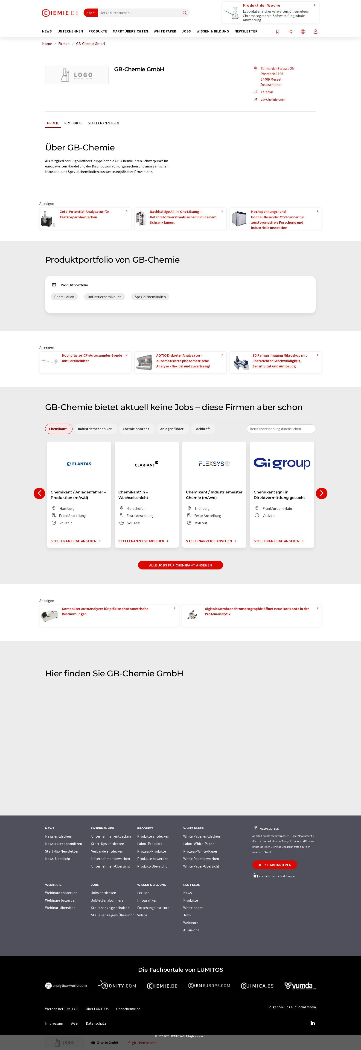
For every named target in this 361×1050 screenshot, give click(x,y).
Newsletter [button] (246, 31)
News (187, 892)
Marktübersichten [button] (130, 31)
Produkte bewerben (152, 858)
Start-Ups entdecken (107, 843)
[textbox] (281, 428)
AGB (74, 1023)
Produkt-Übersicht (152, 866)
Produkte (73, 123)
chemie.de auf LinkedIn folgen (273, 876)
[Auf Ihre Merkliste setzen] (277, 32)
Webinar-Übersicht (60, 907)
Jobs (187, 915)
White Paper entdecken (201, 836)
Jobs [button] (186, 31)
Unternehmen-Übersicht (110, 866)
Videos (142, 915)
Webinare (190, 922)
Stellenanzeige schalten (110, 907)
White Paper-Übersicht (201, 866)
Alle (89, 13)
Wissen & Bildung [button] (213, 31)
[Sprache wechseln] (303, 32)
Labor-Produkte (150, 843)
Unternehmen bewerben (110, 858)
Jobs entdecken (103, 892)
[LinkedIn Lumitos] (312, 1023)
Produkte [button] (98, 31)
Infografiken (147, 900)
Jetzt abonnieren (274, 864)
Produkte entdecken (153, 836)
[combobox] (281, 428)
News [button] (47, 31)
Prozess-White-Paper (200, 851)
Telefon (262, 92)
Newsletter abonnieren (63, 843)
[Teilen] (290, 32)
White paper (193, 907)
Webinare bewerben (60, 900)
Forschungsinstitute (153, 907)
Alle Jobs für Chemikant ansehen (180, 565)
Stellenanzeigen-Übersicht (112, 915)
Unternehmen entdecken (111, 836)
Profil (53, 123)
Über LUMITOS (97, 1008)
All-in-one (191, 930)
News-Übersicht (57, 858)
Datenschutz (96, 1023)
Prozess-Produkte (151, 851)
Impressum (54, 1023)
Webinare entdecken (61, 892)
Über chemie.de (128, 1008)
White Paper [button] (165, 31)
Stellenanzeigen (103, 123)
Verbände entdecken (107, 851)
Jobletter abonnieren (108, 900)
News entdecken (58, 836)
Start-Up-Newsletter (62, 851)
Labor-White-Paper (198, 843)
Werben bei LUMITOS (61, 1008)
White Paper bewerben (201, 858)
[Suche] (184, 13)
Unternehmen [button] (70, 31)
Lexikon (143, 892)
